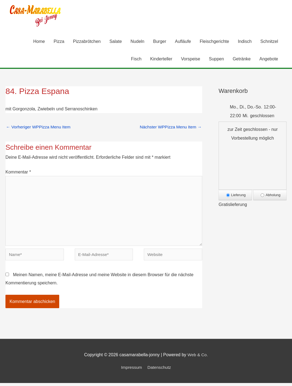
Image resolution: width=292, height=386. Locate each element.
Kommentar (18, 172)
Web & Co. (197, 357)
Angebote (268, 59)
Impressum (131, 370)
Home (39, 41)
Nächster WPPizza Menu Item (170, 127)
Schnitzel (269, 41)
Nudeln (137, 41)
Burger (159, 41)
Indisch (245, 41)
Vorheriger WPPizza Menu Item (39, 127)
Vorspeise (190, 59)
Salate (115, 41)
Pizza (58, 41)
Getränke (242, 59)
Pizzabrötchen (87, 41)
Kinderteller (161, 59)
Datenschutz (159, 370)
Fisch (136, 59)
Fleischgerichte (214, 41)
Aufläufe (183, 41)
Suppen (216, 59)
